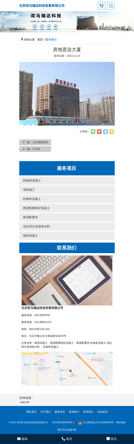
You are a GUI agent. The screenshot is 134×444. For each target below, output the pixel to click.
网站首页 (31, 411)
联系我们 (88, 411)
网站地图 (120, 422)
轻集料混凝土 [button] (32, 198)
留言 (111, 438)
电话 (67, 438)
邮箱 (22, 438)
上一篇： (31, 148)
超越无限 (71, 429)
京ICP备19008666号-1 (63, 422)
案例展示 (74, 411)
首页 (40, 39)
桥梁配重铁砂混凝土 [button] (36, 208)
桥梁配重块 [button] (30, 217)
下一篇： (35, 142)
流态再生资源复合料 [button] (36, 226)
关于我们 (45, 411)
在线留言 (102, 411)
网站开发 (62, 429)
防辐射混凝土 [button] (32, 180)
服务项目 (60, 411)
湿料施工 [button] (29, 189)
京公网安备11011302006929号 (96, 423)
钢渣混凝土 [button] (30, 235)
